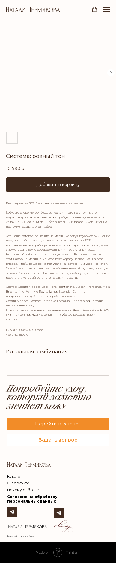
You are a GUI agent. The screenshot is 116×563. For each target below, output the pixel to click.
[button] (94, 9)
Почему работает (23, 490)
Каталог (14, 476)
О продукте (18, 483)
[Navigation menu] (106, 9)
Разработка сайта (20, 536)
